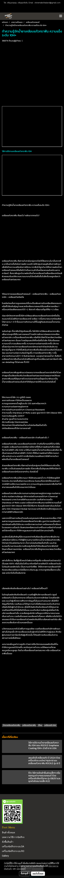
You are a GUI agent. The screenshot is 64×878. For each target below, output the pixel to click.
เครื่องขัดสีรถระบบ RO (13, 851)
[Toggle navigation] (60, 16)
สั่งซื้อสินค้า (7, 841)
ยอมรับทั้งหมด (38, 873)
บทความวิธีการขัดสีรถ (13, 837)
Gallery (5, 855)
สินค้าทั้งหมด (8, 832)
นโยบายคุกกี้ (20, 869)
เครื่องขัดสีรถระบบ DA (13, 846)
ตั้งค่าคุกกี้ (24, 873)
